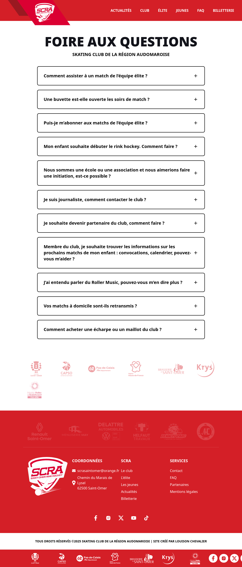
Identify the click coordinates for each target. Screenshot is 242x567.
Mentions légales (184, 491)
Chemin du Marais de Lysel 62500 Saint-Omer (92, 483)
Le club (127, 470)
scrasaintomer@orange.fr (95, 470)
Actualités (129, 491)
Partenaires (179, 484)
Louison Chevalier (191, 541)
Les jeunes (129, 484)
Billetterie (129, 498)
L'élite (125, 477)
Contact (176, 470)
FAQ (173, 477)
